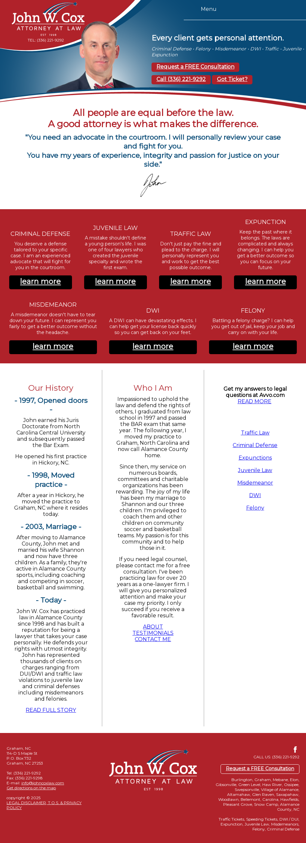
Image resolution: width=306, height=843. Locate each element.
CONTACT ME (153, 639)
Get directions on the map (31, 787)
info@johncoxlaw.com (42, 782)
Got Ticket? (232, 79)
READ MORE (254, 401)
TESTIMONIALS (153, 633)
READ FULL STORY (51, 710)
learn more (40, 281)
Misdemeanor (255, 483)
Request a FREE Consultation (195, 67)
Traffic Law (255, 433)
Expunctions (255, 458)
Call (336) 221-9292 (181, 79)
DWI (255, 495)
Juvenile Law (255, 470)
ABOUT (153, 627)
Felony (255, 508)
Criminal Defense (255, 445)
